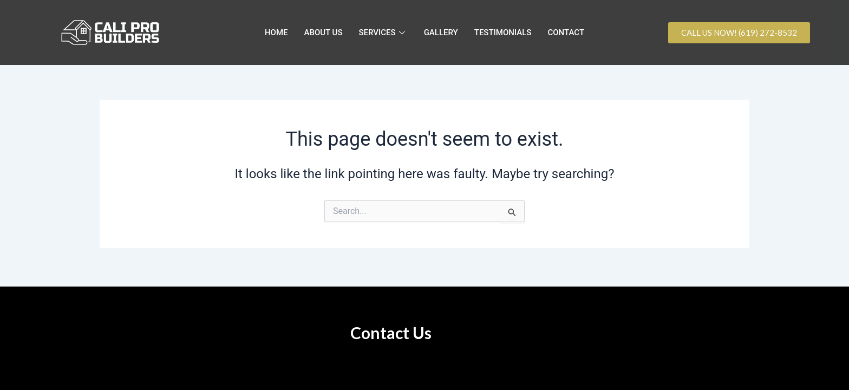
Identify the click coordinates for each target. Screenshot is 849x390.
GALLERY (441, 32)
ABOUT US (323, 32)
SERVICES (383, 32)
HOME (276, 32)
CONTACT (565, 32)
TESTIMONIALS (503, 32)
